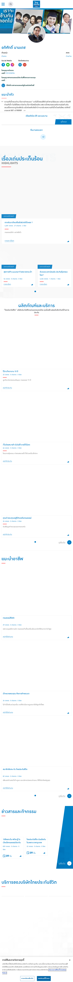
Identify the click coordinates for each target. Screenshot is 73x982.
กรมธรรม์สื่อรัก (9, 622)
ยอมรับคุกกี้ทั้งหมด (44, 978)
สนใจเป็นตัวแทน (8, 641)
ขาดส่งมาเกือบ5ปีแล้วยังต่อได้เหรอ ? (19, 222)
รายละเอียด (9, 240)
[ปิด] (70, 960)
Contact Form (20, 64)
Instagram (12, 64)
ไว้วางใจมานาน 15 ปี (10, 372)
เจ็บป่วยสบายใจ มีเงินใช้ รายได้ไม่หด (16, 445)
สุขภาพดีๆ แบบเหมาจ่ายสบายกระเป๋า (18, 272)
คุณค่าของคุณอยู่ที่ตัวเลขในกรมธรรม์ (17, 519)
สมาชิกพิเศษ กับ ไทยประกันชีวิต (15, 773)
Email (24, 64)
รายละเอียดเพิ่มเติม (27, 978)
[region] (36, 969)
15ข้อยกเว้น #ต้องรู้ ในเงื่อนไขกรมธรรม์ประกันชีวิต (12, 845)
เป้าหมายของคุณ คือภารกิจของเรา (16, 697)
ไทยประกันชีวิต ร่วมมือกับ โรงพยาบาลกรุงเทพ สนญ (36, 845)
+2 (43, 137)
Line (8, 64)
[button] (35, 292)
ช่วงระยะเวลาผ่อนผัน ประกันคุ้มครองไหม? (54, 273)
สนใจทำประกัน (7, 389)
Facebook (3, 64)
